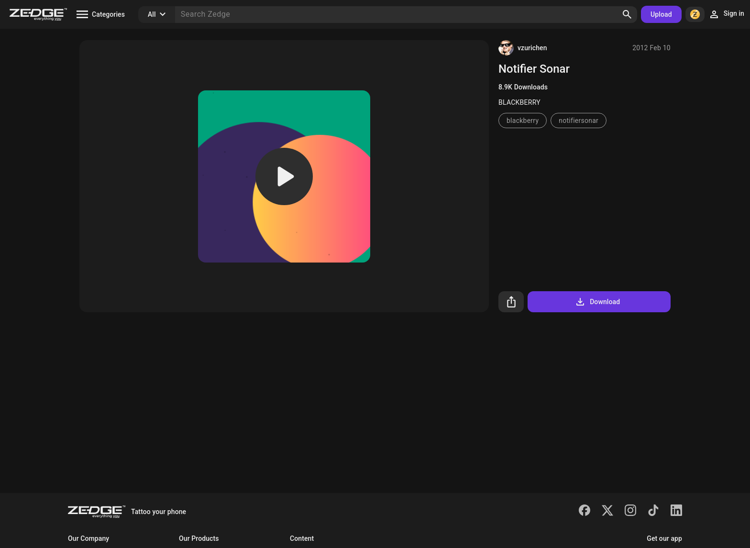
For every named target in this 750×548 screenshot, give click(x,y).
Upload (661, 14)
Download (597, 301)
